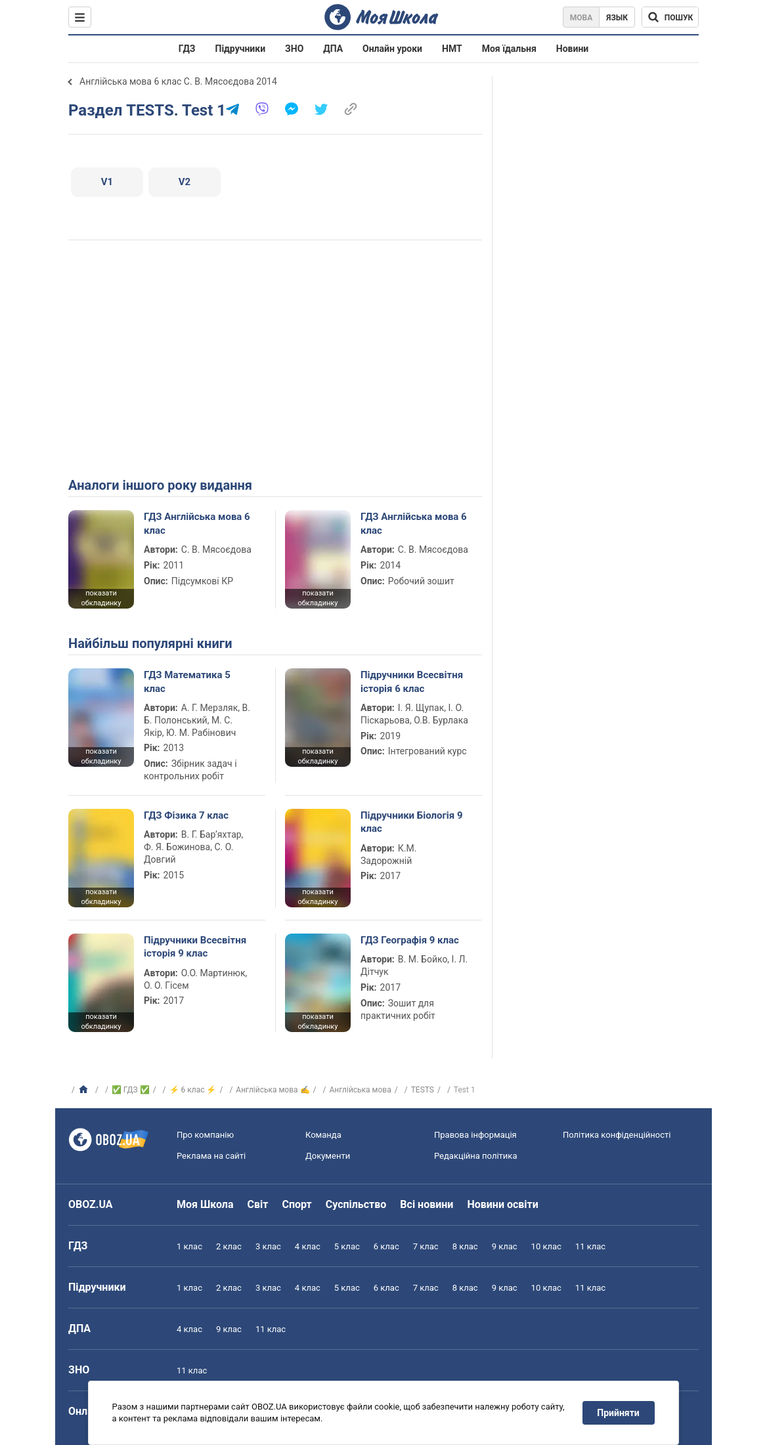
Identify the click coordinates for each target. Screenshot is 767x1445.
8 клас (465, 1246)
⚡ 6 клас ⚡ (193, 1089)
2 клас (229, 1246)
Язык (617, 17)
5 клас (347, 1246)
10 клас (546, 1246)
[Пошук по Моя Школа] (670, 17)
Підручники (240, 48)
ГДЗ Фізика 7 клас (186, 815)
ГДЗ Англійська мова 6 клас (197, 523)
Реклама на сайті (211, 1156)
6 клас (386, 1246)
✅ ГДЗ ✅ (131, 1089)
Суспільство (356, 1204)
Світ (258, 1204)
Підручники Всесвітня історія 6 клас (412, 681)
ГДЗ (187, 48)
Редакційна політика (475, 1156)
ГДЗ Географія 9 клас (410, 940)
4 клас (307, 1246)
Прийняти (619, 1413)
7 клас (426, 1246)
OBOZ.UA (90, 1204)
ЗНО (294, 48)
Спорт (296, 1204)
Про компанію (205, 1135)
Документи (327, 1156)
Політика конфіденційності (616, 1135)
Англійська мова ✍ (272, 1089)
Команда (323, 1135)
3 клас (268, 1246)
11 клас (590, 1246)
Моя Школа (205, 1204)
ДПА (333, 48)
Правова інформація (475, 1135)
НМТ (452, 48)
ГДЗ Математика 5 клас (187, 681)
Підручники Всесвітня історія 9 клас (195, 946)
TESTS (422, 1089)
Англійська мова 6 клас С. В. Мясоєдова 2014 (178, 81)
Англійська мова (360, 1089)
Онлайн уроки (392, 48)
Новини (572, 48)
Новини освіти (502, 1204)
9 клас (504, 1246)
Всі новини (426, 1204)
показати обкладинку (101, 598)
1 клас (189, 1246)
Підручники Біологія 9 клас (412, 821)
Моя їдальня (509, 48)
